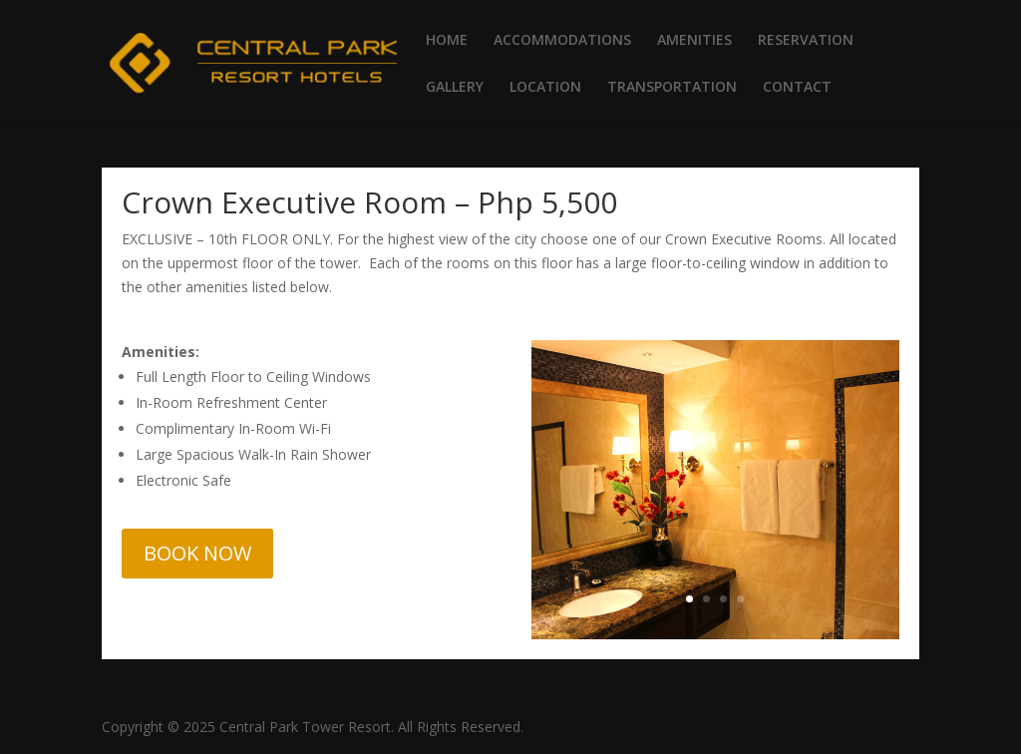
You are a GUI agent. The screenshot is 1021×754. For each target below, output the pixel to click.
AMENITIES (694, 41)
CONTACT (797, 88)
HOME (447, 41)
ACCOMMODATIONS (562, 41)
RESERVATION (805, 41)
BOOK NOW (197, 553)
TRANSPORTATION (672, 88)
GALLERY (455, 88)
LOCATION (545, 88)
